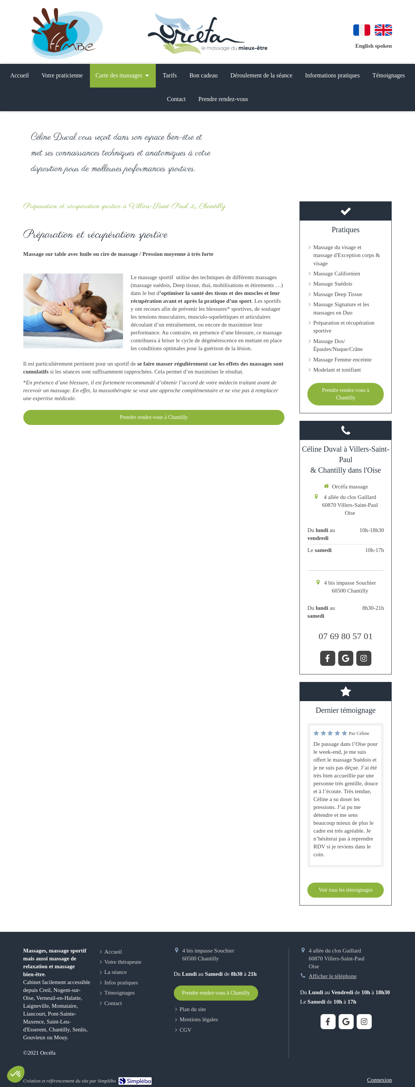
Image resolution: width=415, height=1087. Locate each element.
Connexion (379, 1080)
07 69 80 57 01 (346, 636)
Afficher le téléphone (333, 976)
